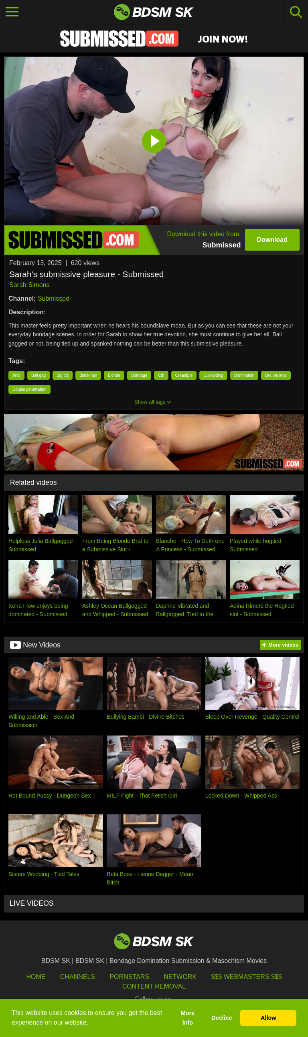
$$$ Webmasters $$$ (246, 976)
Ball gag (38, 375)
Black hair (88, 375)
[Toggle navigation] (12, 12)
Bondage (139, 375)
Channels (77, 976)
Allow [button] (268, 1018)
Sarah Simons (29, 284)
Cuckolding (213, 375)
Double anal (275, 375)
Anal (16, 375)
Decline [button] (221, 1018)
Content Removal (154, 986)
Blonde (114, 375)
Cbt (161, 375)
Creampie (183, 375)
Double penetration (29, 389)
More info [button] (188, 1018)
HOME (35, 976)
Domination (244, 375)
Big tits (63, 375)
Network (180, 976)
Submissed (53, 298)
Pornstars (129, 976)
